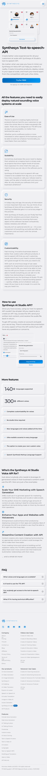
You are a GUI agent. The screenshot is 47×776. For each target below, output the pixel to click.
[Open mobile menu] (43, 4)
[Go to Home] (10, 4)
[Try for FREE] (21, 80)
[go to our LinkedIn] (24, 626)
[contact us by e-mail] (19, 626)
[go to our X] (3, 626)
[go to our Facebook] (8, 626)
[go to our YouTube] (14, 626)
